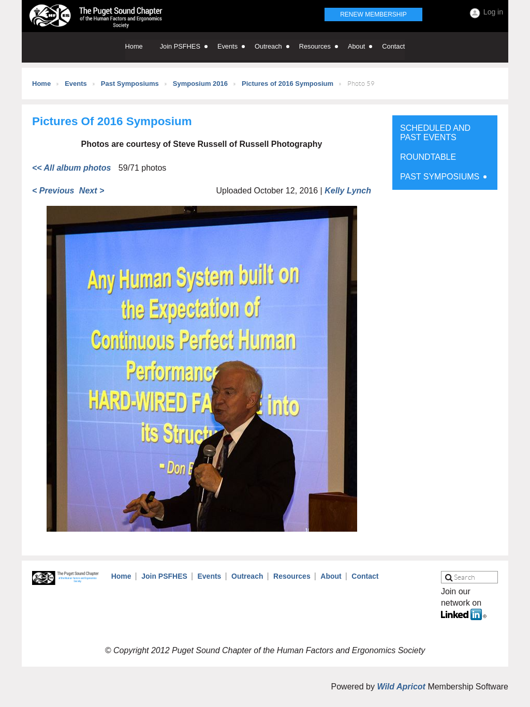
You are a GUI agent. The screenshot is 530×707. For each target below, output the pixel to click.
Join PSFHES (164, 576)
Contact (364, 576)
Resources (292, 576)
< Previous (53, 190)
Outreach (247, 576)
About (330, 576)
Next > (91, 190)
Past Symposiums (130, 83)
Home (41, 83)
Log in (493, 12)
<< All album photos (71, 167)
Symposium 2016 (200, 83)
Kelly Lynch (348, 190)
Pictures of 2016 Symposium (287, 83)
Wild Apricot (401, 686)
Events (76, 83)
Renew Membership (373, 14)
